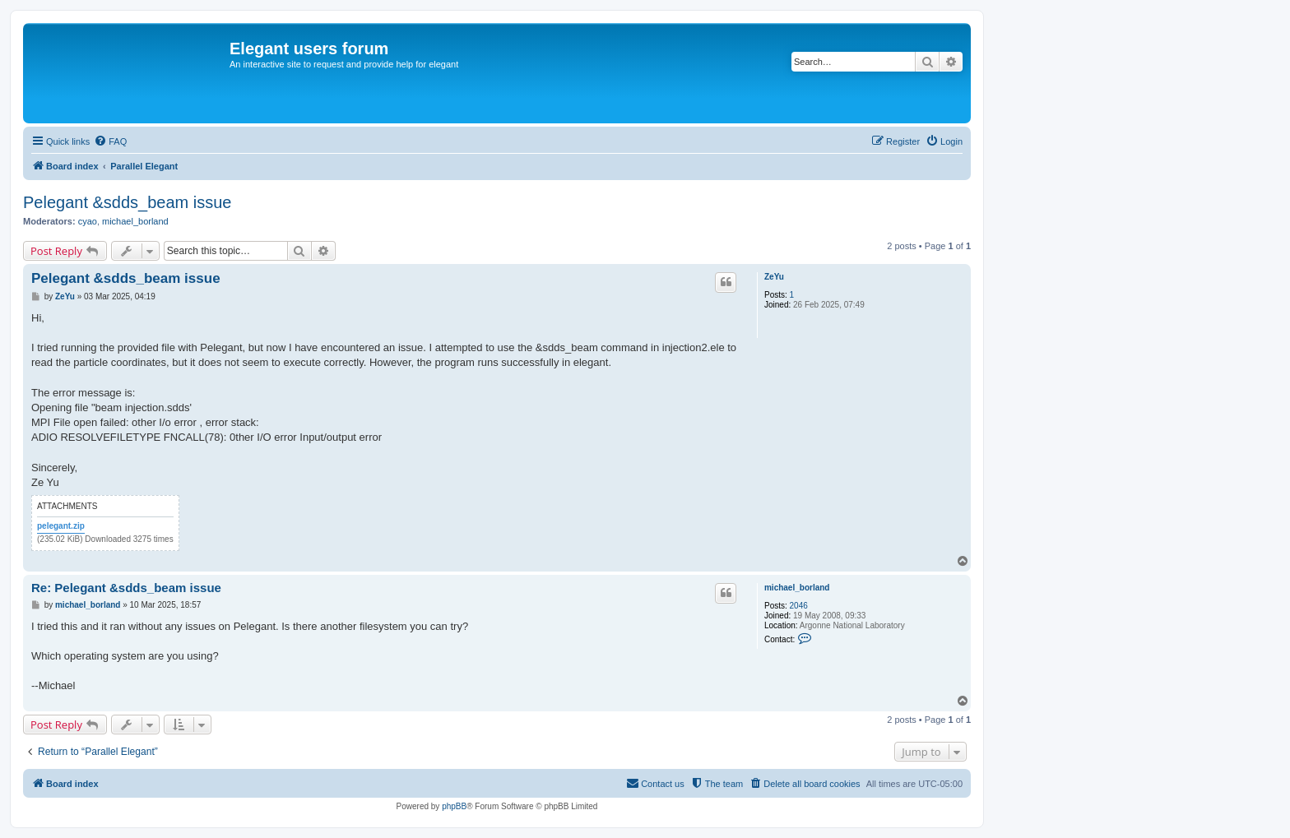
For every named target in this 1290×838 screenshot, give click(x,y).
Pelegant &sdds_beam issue (127, 202)
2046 (799, 605)
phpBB (454, 806)
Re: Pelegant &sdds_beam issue (126, 588)
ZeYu (774, 276)
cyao (87, 221)
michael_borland (135, 221)
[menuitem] (110, 141)
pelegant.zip (61, 525)
